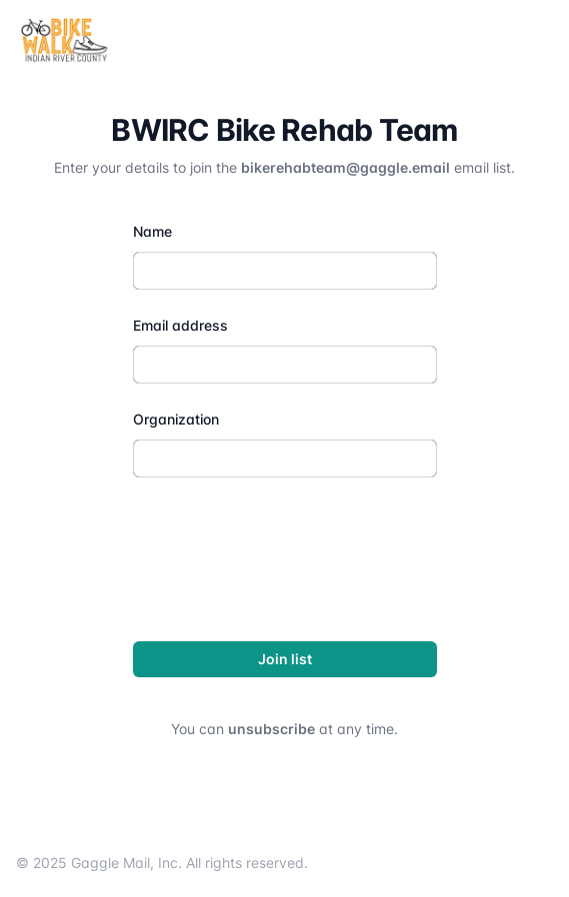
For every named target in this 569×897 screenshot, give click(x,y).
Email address (180, 325)
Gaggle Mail (110, 862)
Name (152, 231)
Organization (176, 419)
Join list (285, 658)
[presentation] (285, 556)
